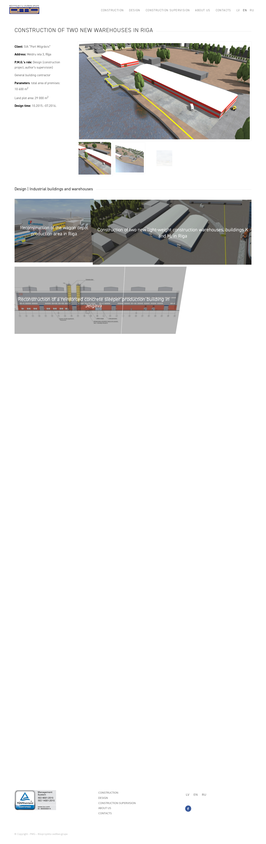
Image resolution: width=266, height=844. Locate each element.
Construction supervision (117, 803)
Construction (108, 792)
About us (104, 808)
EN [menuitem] (195, 795)
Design (103, 798)
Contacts (105, 813)
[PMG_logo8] (24, 10)
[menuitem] (112, 10)
